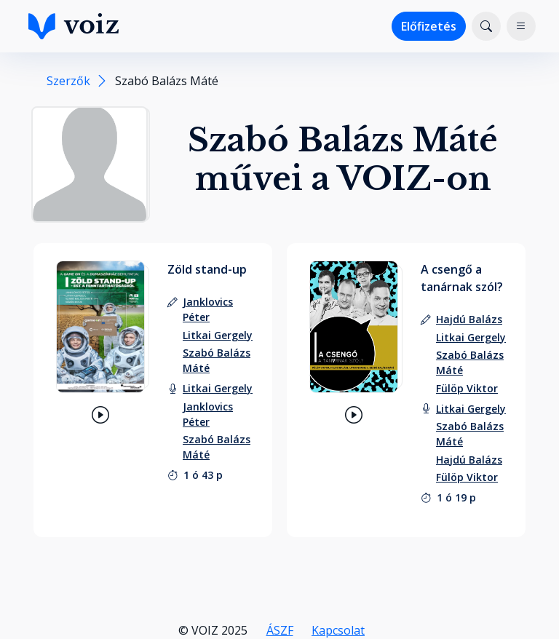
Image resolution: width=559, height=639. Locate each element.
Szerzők (68, 81)
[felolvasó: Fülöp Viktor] (467, 477)
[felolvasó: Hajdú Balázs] (469, 460)
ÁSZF (279, 630)
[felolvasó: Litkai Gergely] (218, 388)
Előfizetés (428, 26)
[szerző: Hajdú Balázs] (469, 319)
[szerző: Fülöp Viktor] (467, 388)
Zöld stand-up (207, 269)
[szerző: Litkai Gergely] (218, 335)
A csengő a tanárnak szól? (462, 278)
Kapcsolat (338, 630)
